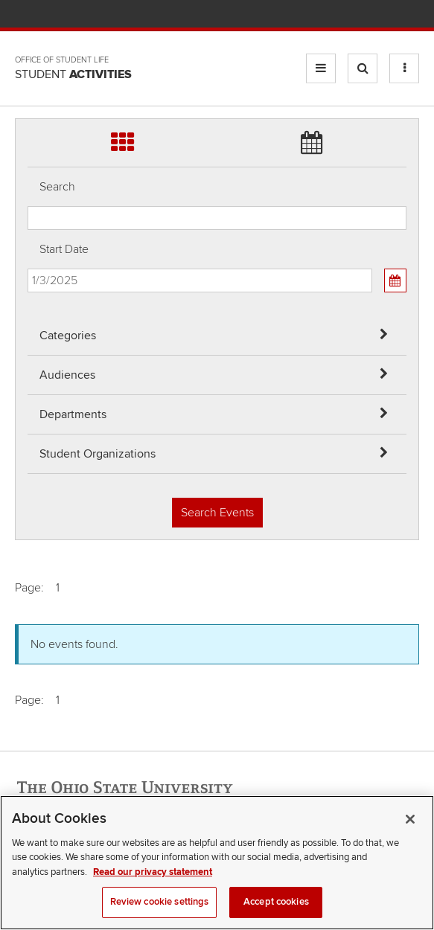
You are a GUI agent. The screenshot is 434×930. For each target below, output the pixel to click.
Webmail (389, 15)
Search (57, 186)
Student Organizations (97, 453)
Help (301, 15)
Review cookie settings (159, 906)
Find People (366, 15)
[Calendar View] (395, 280)
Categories (67, 335)
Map (345, 15)
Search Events (217, 512)
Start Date (64, 249)
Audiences (67, 375)
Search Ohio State (410, 15)
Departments (72, 414)
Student (73, 74)
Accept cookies (276, 906)
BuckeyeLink (322, 15)
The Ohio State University (44, 16)
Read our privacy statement (152, 876)
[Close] (410, 822)
